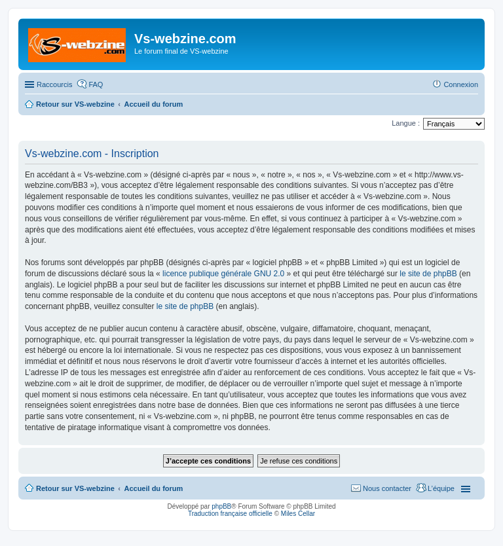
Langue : (406, 123)
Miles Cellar (298, 513)
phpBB (221, 506)
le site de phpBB (428, 273)
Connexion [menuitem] (460, 84)
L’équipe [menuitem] (441, 488)
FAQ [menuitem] (95, 84)
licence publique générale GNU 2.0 (223, 273)
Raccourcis (54, 84)
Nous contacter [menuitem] (387, 488)
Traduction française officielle (230, 513)
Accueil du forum (153, 488)
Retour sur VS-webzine (75, 488)
